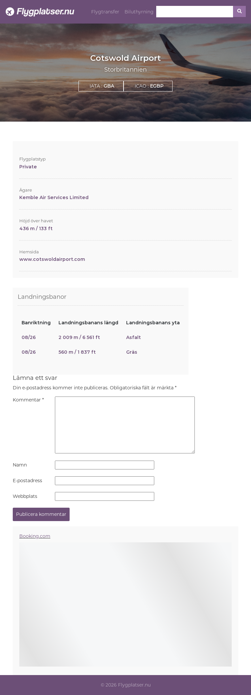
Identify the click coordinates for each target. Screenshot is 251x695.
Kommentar (28, 400)
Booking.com (34, 536)
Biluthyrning (139, 12)
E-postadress (27, 480)
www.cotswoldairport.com (52, 259)
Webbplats (25, 496)
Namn (20, 465)
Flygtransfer (105, 12)
